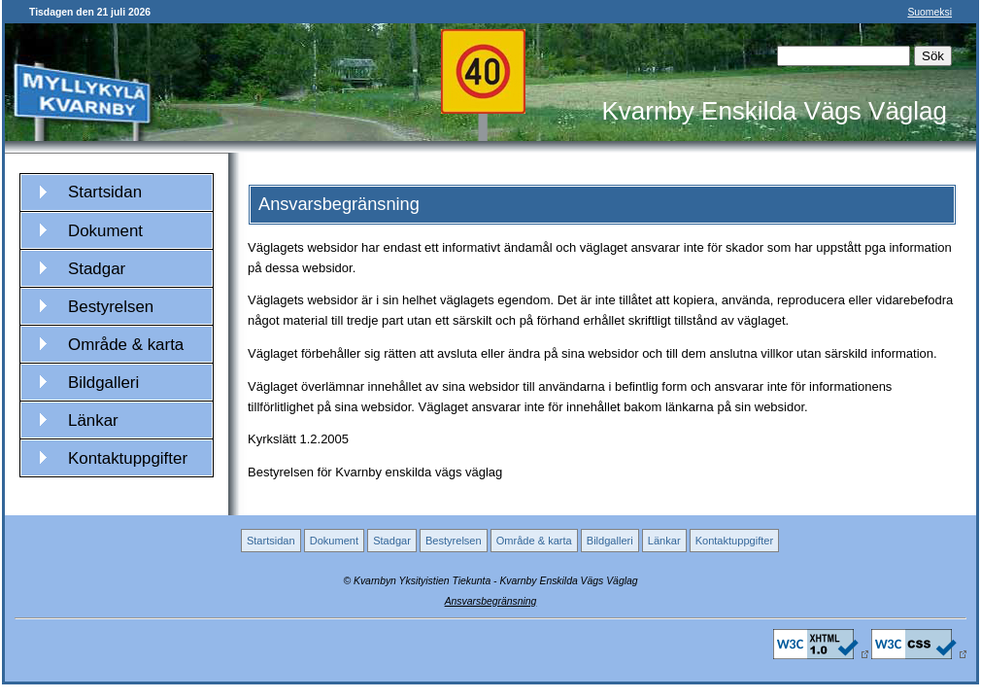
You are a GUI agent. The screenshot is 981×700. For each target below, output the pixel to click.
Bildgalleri (103, 382)
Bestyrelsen (110, 307)
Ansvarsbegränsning (491, 601)
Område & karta (126, 344)
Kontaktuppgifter (127, 458)
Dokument (105, 231)
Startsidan (105, 192)
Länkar (93, 420)
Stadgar (96, 269)
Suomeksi (929, 12)
